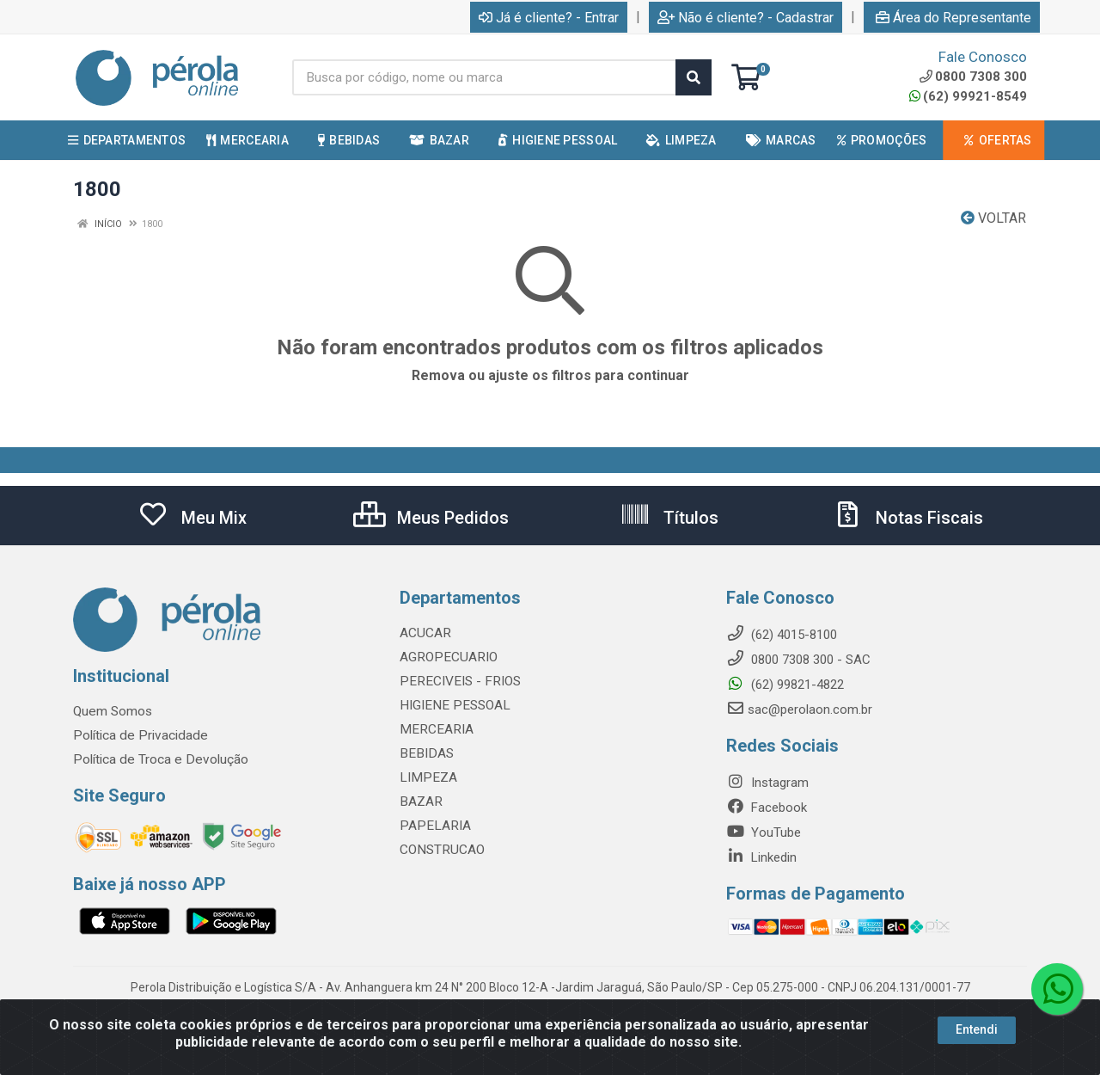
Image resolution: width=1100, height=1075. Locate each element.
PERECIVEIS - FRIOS (457, 681)
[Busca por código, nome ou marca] (484, 77)
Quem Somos (112, 711)
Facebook (766, 807)
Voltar (993, 218)
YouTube (763, 832)
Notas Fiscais (907, 517)
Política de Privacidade (136, 735)
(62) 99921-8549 (968, 96)
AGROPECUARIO (446, 657)
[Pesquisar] (693, 77)
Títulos (669, 517)
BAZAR (420, 801)
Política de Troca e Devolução (157, 759)
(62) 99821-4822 (785, 684)
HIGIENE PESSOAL (452, 705)
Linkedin (761, 857)
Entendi (977, 1029)
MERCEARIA (434, 729)
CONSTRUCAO (441, 849)
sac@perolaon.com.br (799, 709)
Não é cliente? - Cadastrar (745, 17)
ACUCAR (424, 633)
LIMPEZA (426, 777)
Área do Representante (953, 17)
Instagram (767, 782)
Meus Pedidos (431, 517)
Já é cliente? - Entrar (549, 17)
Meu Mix (192, 517)
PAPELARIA (432, 825)
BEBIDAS (424, 753)
